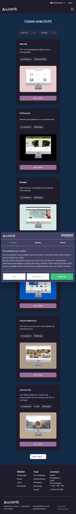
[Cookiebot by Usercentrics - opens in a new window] (62, 236)
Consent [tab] (13, 243)
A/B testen (38, 482)
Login (70, 3)
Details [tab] (38, 243)
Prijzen (19, 479)
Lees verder (38, 98)
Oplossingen (22, 475)
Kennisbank (21, 486)
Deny (14, 276)
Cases (19, 482)
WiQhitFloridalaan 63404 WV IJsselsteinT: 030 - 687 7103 (57, 480)
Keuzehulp (38, 486)
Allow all (62, 276)
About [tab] (62, 243)
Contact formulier (56, 489)
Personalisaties (39, 475)
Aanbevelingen (39, 479)
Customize (38, 276)
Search (36, 490)
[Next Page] (38, 456)
